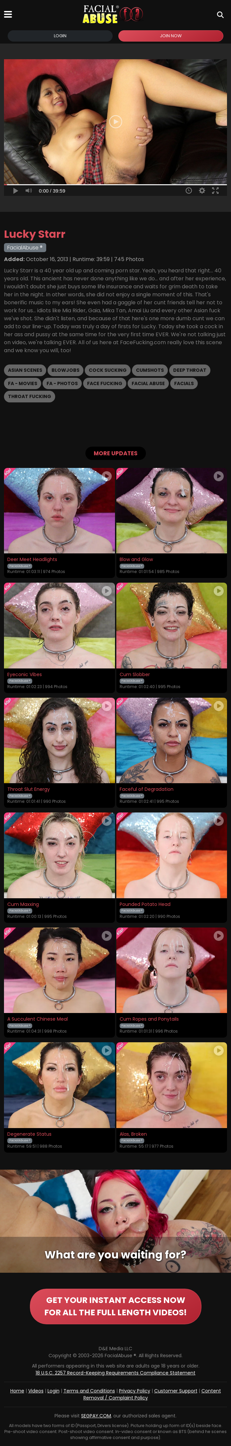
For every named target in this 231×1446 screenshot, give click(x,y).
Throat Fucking (29, 396)
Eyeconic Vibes (24, 675)
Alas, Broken (133, 1134)
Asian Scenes (25, 370)
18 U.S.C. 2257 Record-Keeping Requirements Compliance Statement (115, 1373)
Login (60, 36)
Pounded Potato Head (145, 905)
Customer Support (175, 1390)
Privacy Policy (134, 1390)
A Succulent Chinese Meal (37, 1019)
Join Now (171, 36)
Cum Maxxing (23, 905)
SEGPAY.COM (96, 1415)
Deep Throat (189, 370)
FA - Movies (22, 383)
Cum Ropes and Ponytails (149, 1019)
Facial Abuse (148, 383)
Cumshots (150, 370)
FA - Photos (62, 383)
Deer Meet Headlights (32, 560)
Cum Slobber (135, 675)
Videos (36, 1390)
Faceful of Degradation (146, 790)
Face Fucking (104, 383)
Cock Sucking (108, 370)
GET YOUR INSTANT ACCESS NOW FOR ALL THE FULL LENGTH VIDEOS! (115, 1306)
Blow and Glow (136, 560)
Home (17, 1390)
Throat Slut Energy (28, 790)
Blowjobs (65, 370)
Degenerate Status (29, 1134)
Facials (184, 383)
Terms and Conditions (89, 1390)
